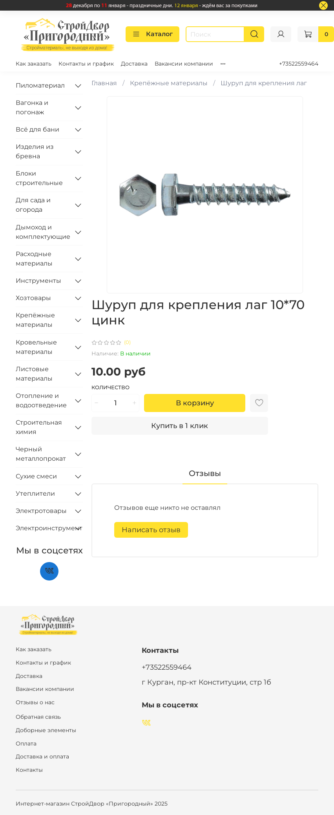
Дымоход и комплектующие (43, 231)
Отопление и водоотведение (41, 400)
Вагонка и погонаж (32, 107)
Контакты (29, 769)
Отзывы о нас (35, 702)
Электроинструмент (43, 528)
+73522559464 (298, 63)
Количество (110, 387)
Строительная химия (39, 427)
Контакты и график (86, 63)
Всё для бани (37, 129)
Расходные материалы (34, 258)
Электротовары (41, 511)
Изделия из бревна (35, 151)
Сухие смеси (36, 476)
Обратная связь (38, 716)
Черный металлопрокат (41, 453)
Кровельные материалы (36, 347)
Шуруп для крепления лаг (264, 83)
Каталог (152, 34)
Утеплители (35, 493)
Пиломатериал (40, 85)
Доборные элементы (46, 730)
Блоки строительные (39, 178)
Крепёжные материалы (169, 83)
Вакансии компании (184, 63)
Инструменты (38, 280)
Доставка (134, 63)
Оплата (26, 743)
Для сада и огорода (33, 204)
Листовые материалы (34, 373)
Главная (104, 83)
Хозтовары (33, 298)
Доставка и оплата (42, 756)
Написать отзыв (151, 530)
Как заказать (33, 63)
